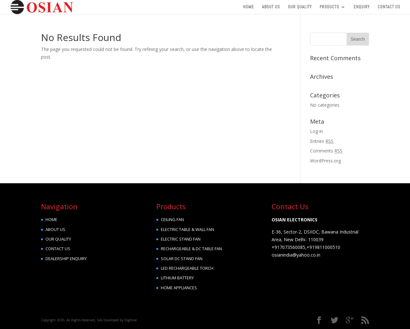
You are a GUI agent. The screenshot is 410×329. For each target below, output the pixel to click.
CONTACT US (57, 248)
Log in (316, 131)
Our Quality (300, 7)
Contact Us (389, 7)
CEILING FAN (172, 219)
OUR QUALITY (58, 239)
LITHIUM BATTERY (177, 278)
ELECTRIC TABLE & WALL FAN (187, 229)
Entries (321, 141)
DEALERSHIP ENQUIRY (66, 258)
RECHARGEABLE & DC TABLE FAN (191, 248)
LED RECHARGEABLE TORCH (187, 268)
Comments (326, 151)
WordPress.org (325, 161)
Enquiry (362, 7)
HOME (51, 219)
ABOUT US (55, 229)
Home (248, 7)
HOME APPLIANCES (179, 288)
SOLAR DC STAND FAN (181, 258)
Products (329, 7)
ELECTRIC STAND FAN (181, 239)
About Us (271, 7)
